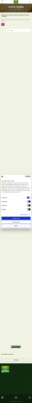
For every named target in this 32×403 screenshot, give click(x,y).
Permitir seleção (16, 222)
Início (12, 9)
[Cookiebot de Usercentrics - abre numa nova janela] (25, 176)
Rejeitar (16, 225)
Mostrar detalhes (24, 214)
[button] (30, 2)
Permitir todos (16, 218)
